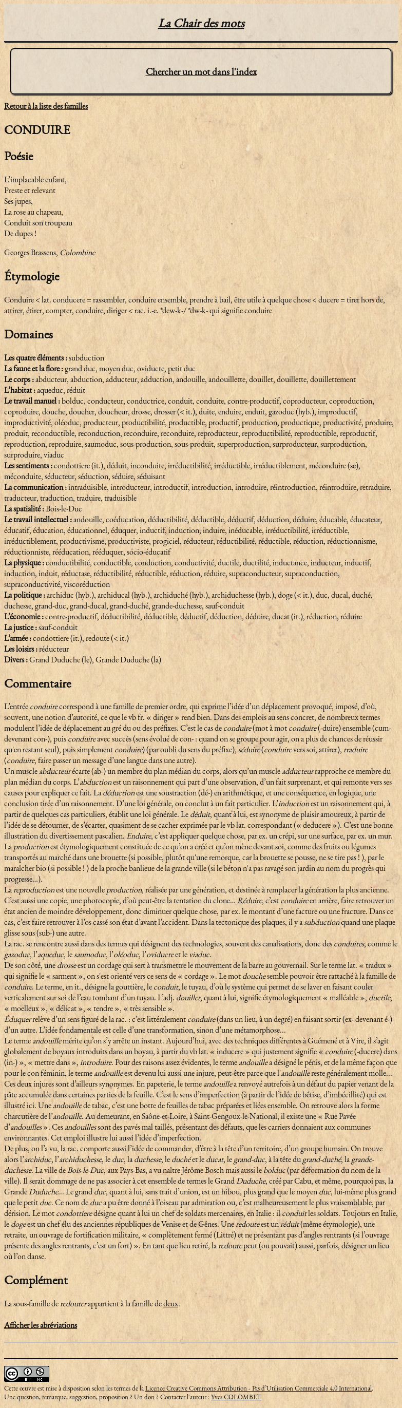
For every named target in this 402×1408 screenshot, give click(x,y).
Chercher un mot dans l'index (201, 71)
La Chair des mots (201, 23)
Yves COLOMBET (236, 1397)
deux (170, 1303)
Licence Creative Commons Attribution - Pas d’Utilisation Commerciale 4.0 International (258, 1388)
